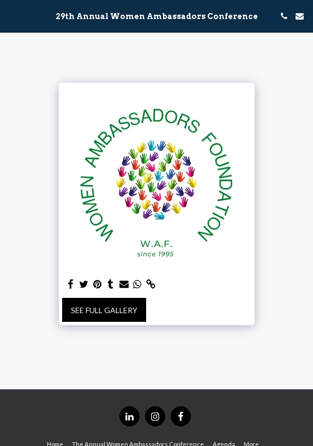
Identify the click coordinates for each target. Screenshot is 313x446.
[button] (12, 15)
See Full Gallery (104, 310)
